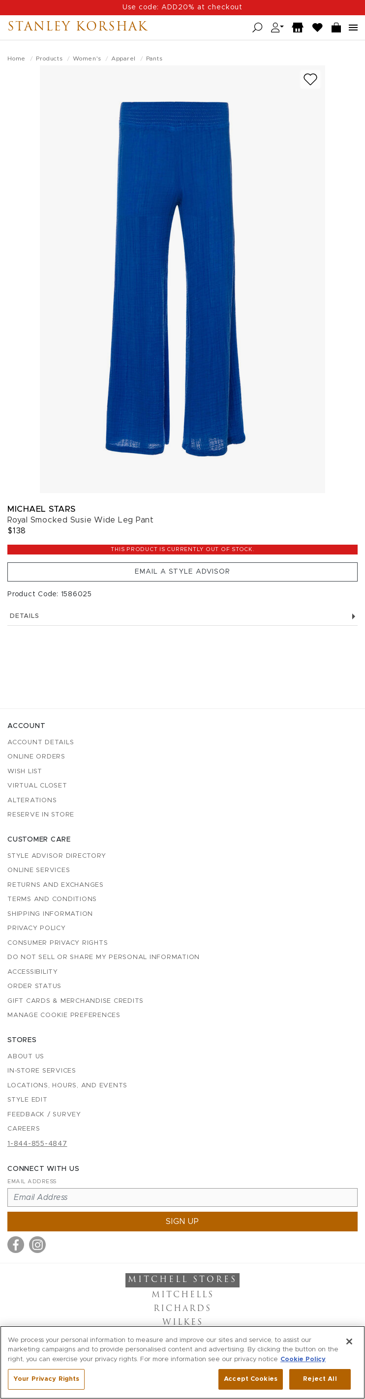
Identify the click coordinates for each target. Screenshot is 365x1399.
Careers (23, 1129)
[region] (182, 1362)
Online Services (38, 870)
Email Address (32, 1181)
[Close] (349, 1341)
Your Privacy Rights (46, 1379)
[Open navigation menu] (353, 27)
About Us (25, 1056)
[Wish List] (318, 27)
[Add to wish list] (310, 79)
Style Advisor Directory (56, 856)
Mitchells (183, 1295)
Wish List (24, 771)
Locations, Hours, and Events (67, 1085)
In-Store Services (41, 1071)
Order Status (34, 986)
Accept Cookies (250, 1379)
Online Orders (36, 757)
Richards (182, 1309)
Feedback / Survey (44, 1114)
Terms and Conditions (52, 899)
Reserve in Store (40, 815)
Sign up (182, 1221)
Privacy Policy (36, 928)
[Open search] (257, 27)
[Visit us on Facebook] (15, 1244)
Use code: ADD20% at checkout (182, 7)
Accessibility (32, 972)
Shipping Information (50, 914)
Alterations (32, 800)
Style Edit (27, 1100)
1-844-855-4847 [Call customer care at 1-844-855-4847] (37, 1143)
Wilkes (182, 1323)
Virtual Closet (37, 786)
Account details (40, 742)
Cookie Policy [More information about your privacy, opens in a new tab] (303, 1359)
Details (182, 616)
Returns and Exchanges (55, 885)
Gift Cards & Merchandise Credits (75, 1001)
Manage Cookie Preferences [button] (64, 1015)
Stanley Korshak (77, 27)
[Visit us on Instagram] (37, 1244)
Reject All (319, 1379)
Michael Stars (41, 509)
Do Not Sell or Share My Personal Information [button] (103, 957)
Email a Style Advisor (182, 571)
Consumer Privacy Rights (57, 943)
